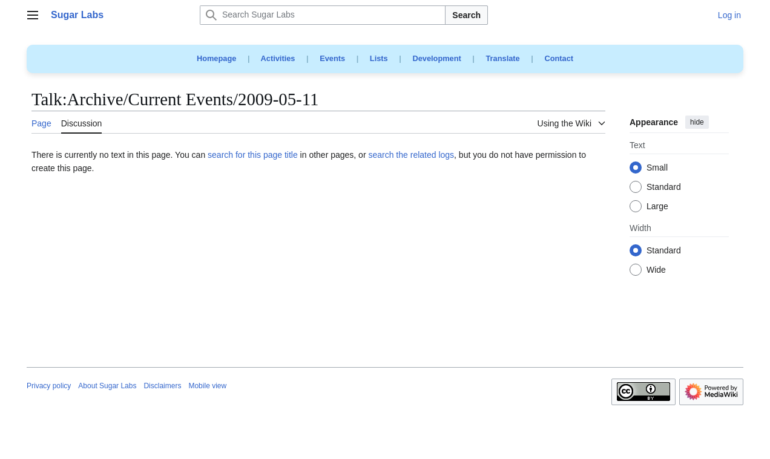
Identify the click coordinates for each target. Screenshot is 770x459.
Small (657, 168)
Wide (656, 270)
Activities (278, 58)
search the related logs (411, 155)
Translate (503, 58)
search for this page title (253, 155)
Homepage (216, 58)
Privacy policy (49, 386)
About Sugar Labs (107, 386)
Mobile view (207, 386)
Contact (558, 58)
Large (657, 207)
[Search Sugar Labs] (323, 15)
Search (466, 15)
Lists (379, 58)
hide (697, 122)
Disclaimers (162, 386)
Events (332, 58)
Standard (664, 187)
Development (436, 58)
